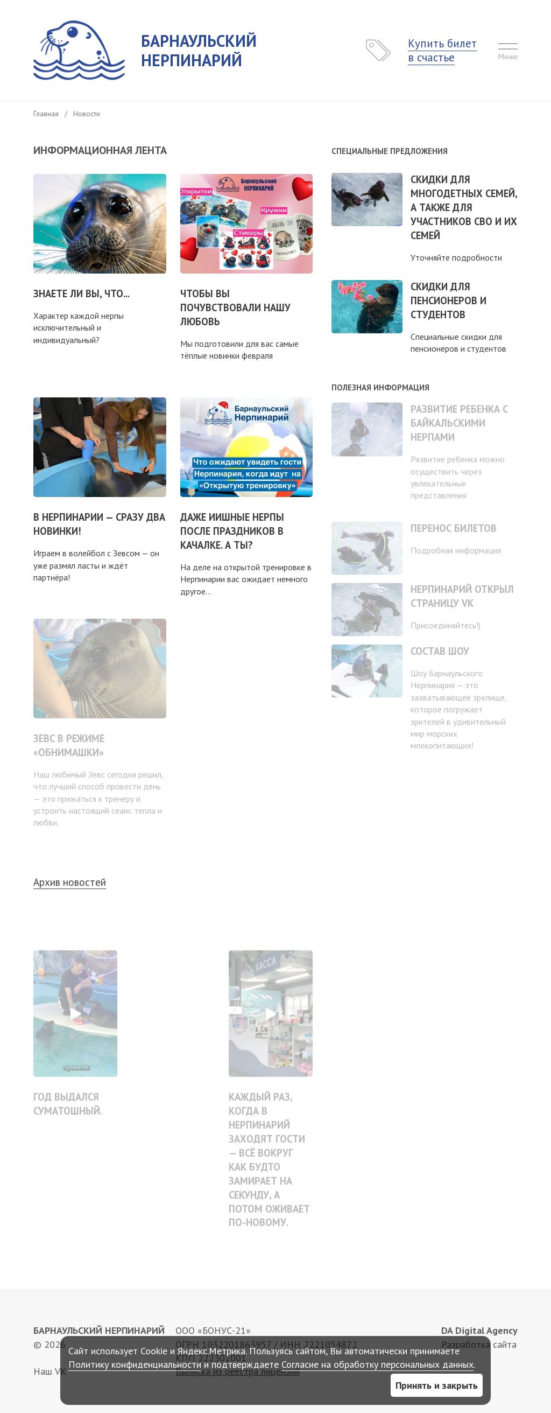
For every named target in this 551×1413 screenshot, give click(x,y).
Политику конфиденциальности (134, 1364)
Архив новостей (69, 882)
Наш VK (49, 1371)
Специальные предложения (389, 151)
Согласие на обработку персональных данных (377, 1364)
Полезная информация (380, 387)
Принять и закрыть (436, 1385)
